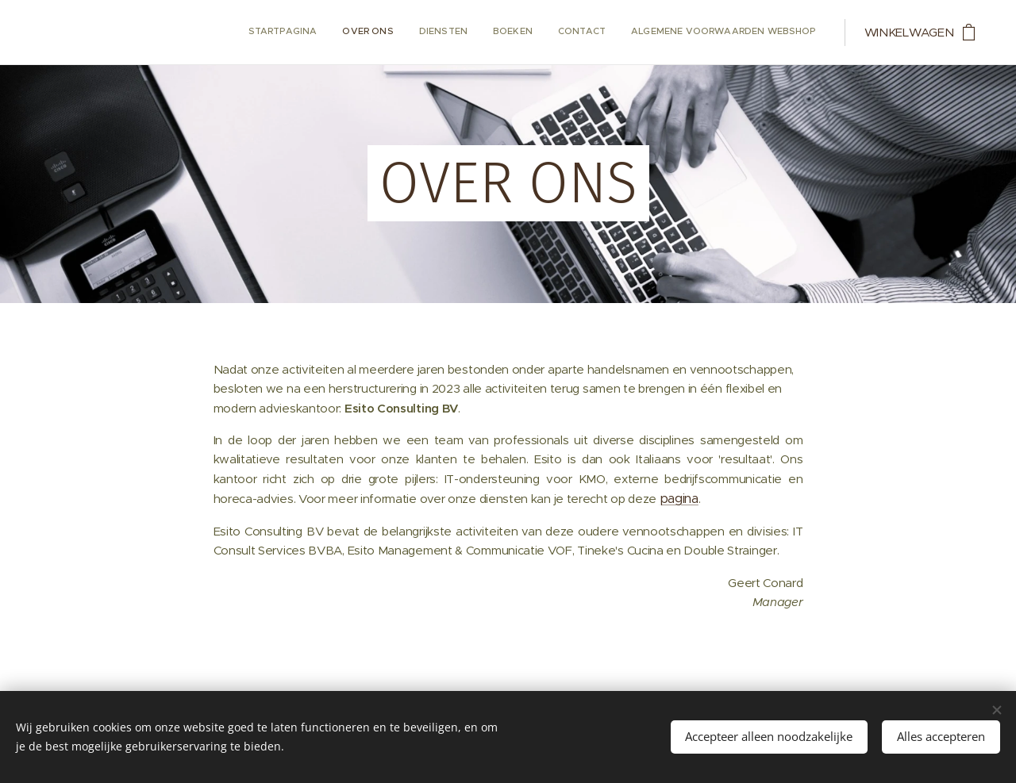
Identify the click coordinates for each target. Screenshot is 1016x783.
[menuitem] (693, 32)
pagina (679, 498)
